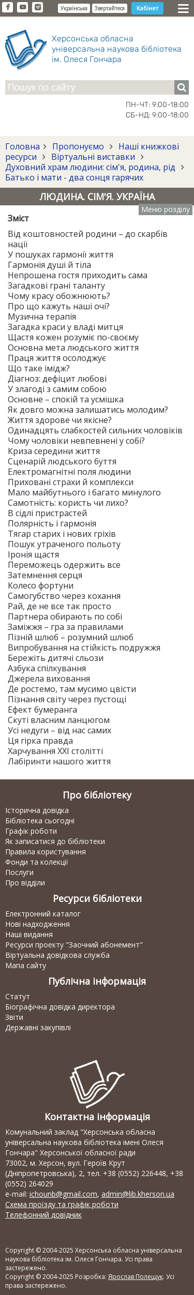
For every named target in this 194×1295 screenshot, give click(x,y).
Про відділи (25, 882)
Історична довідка (37, 810)
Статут (17, 996)
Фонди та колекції (36, 862)
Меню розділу (165, 209)
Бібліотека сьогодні (39, 820)
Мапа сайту (25, 965)
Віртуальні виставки (93, 156)
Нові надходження (37, 924)
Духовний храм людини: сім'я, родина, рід (91, 167)
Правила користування (45, 851)
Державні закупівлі (38, 1027)
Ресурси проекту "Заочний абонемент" (74, 945)
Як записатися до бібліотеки (55, 841)
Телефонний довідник (43, 1214)
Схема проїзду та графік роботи (61, 1204)
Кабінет (147, 8)
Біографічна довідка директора (60, 1007)
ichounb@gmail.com (63, 1194)
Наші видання (29, 934)
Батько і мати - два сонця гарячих (74, 177)
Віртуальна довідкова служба (57, 955)
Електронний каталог (43, 913)
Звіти (14, 1017)
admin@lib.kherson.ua (137, 1194)
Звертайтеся (110, 8)
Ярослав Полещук (135, 1276)
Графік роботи (31, 831)
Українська (74, 8)
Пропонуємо (78, 146)
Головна (22, 146)
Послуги (19, 872)
